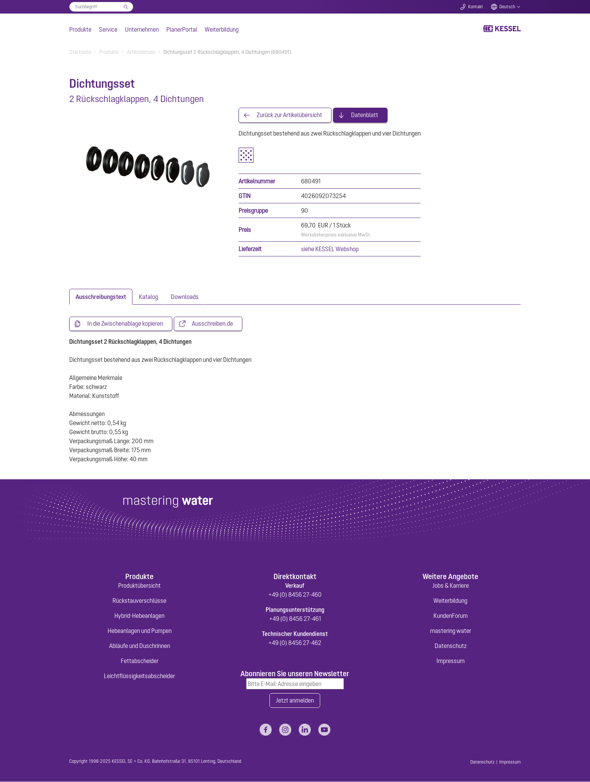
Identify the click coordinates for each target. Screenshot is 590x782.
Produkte (80, 29)
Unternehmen (142, 29)
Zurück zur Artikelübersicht (289, 115)
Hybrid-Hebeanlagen (139, 615)
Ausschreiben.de (212, 323)
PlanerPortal (181, 29)
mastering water (450, 630)
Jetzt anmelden (295, 700)
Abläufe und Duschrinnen (139, 645)
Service (108, 29)
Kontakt (475, 6)
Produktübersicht (139, 585)
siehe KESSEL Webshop (330, 248)
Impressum (450, 660)
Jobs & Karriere (450, 585)
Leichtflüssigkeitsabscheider (139, 675)
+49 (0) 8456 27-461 (295, 618)
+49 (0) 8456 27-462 (294, 642)
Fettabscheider (139, 660)
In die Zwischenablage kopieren (125, 323)
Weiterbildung (222, 29)
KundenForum (450, 615)
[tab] (100, 297)
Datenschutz (451, 645)
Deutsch (507, 6)
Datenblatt (364, 115)
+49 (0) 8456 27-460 (295, 594)
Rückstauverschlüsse (139, 600)
